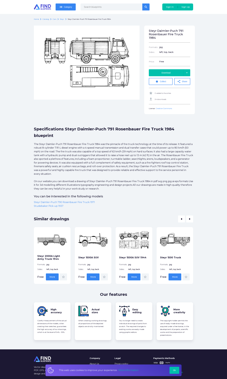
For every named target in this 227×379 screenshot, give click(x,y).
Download (176, 72)
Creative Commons (164, 108)
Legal (118, 358)
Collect (160, 81)
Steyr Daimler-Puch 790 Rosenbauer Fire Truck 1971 (64, 202)
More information (128, 370)
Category (65, 7)
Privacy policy (121, 363)
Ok (174, 370)
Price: (151, 61)
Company (95, 358)
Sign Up (186, 7)
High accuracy (56, 311)
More (52, 277)
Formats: (153, 47)
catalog (45, 19)
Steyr (62, 19)
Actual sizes (96, 311)
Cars (54, 19)
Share (182, 81)
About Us (94, 363)
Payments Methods (164, 358)
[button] (181, 218)
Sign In (170, 7)
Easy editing (137, 311)
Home (36, 19)
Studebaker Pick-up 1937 (48, 206)
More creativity (179, 311)
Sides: (152, 52)
